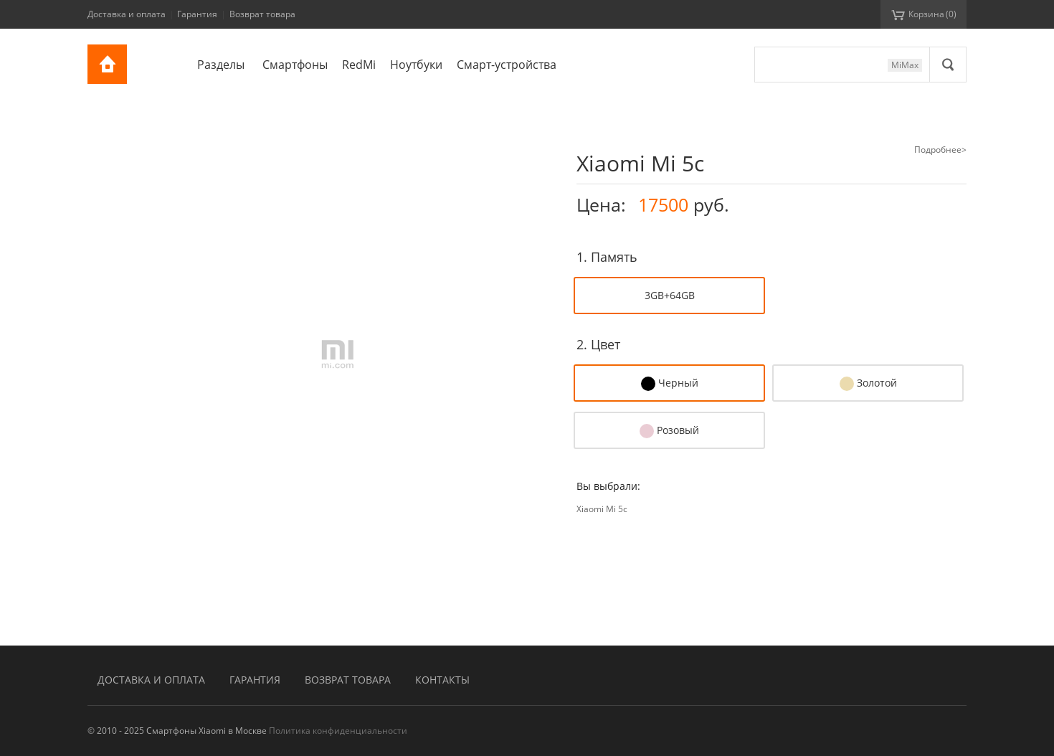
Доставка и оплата (126, 14)
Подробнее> (940, 149)
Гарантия (197, 14)
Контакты (442, 679)
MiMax (904, 65)
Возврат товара (262, 14)
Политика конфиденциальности (338, 730)
